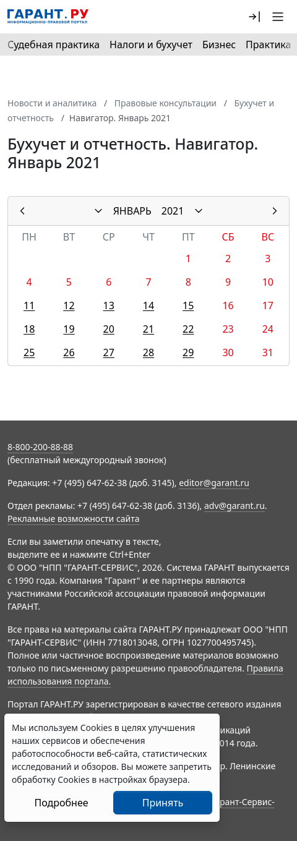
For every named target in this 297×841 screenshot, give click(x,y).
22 (188, 329)
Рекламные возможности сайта (73, 518)
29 (188, 352)
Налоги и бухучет (151, 44)
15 (188, 305)
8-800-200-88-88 (40, 447)
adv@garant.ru (234, 505)
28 (148, 352)
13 (108, 305)
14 (148, 305)
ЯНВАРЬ (132, 211)
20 (108, 329)
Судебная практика (53, 44)
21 (148, 329)
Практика (268, 44)
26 (68, 352)
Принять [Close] (163, 802)
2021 (172, 211)
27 (108, 352)
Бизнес (219, 44)
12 (68, 305)
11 (29, 305)
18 (29, 329)
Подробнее (61, 802)
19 (68, 329)
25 (29, 352)
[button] (254, 16)
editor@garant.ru (214, 483)
